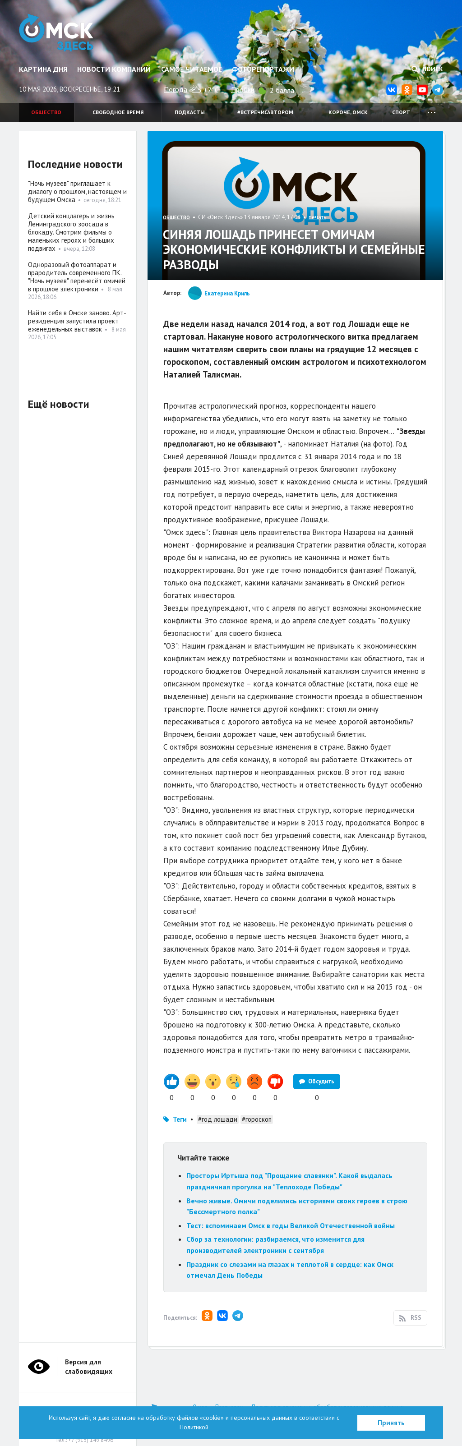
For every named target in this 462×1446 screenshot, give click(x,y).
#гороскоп (257, 1119)
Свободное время (117, 112)
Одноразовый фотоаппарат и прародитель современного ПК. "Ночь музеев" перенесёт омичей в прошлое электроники (76, 276)
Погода (175, 89)
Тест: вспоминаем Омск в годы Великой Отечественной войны (290, 1225)
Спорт (401, 112)
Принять (391, 1422)
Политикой (194, 1427)
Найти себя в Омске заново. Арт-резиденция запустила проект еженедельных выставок (77, 321)
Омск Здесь (56, 32)
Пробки (242, 89)
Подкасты (190, 112)
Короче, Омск (348, 112)
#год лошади (217, 1119)
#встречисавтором (265, 112)
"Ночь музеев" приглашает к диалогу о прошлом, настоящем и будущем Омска (77, 191)
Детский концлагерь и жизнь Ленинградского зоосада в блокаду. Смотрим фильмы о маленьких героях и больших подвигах (71, 232)
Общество (46, 112)
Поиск (427, 69)
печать (317, 217)
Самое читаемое (191, 69)
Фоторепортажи (263, 69)
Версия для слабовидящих (88, 1367)
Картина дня (43, 69)
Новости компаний (114, 69)
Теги (180, 1119)
